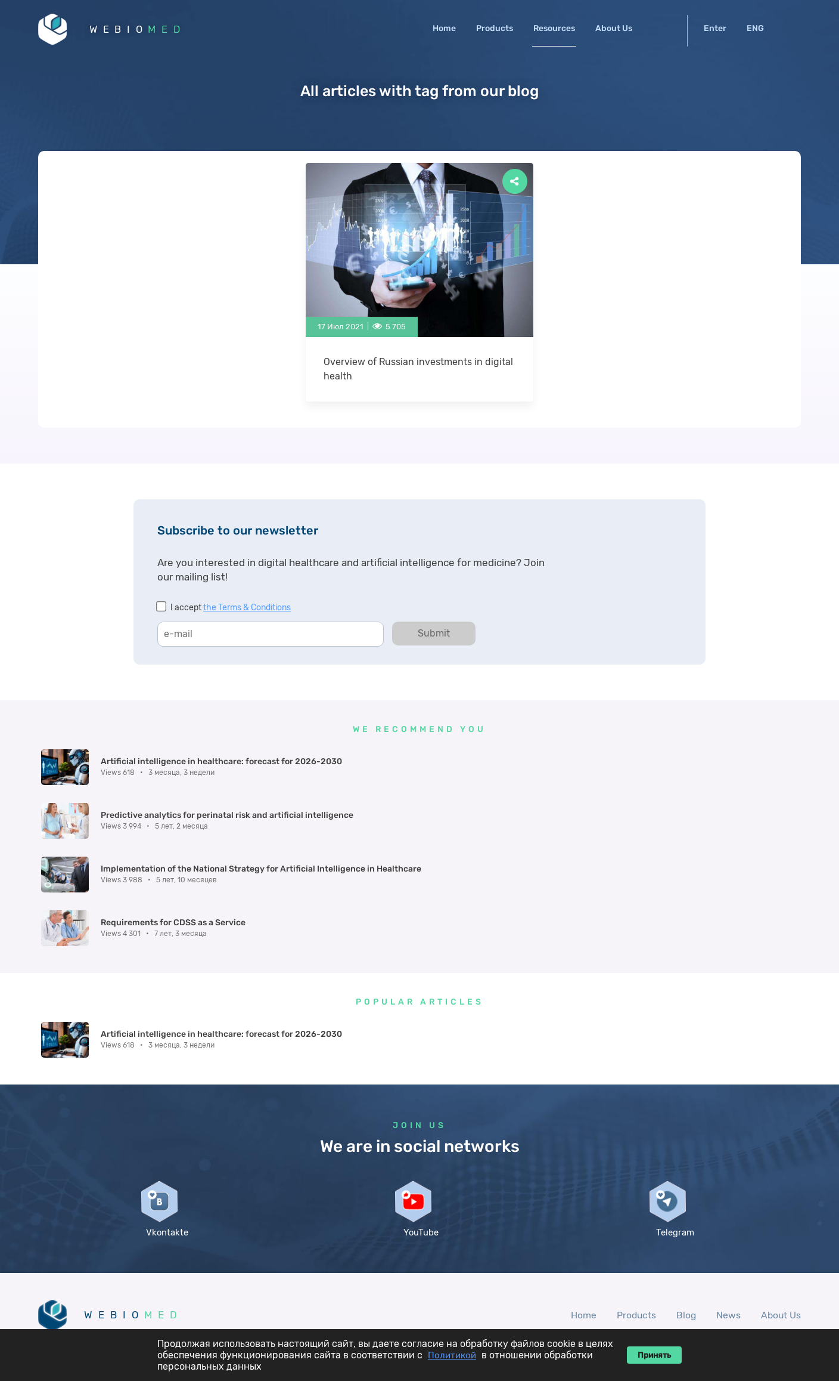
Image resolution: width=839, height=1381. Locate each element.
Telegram (674, 1144)
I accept (230, 609)
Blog (685, 1228)
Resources (554, 28)
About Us (613, 28)
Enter (715, 28)
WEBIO (141, 30)
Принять (654, 1355)
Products (494, 28)
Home (444, 28)
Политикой (452, 1355)
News (727, 1228)
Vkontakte (165, 1144)
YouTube (419, 1144)
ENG (755, 28)
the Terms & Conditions (247, 609)
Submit (434, 634)
